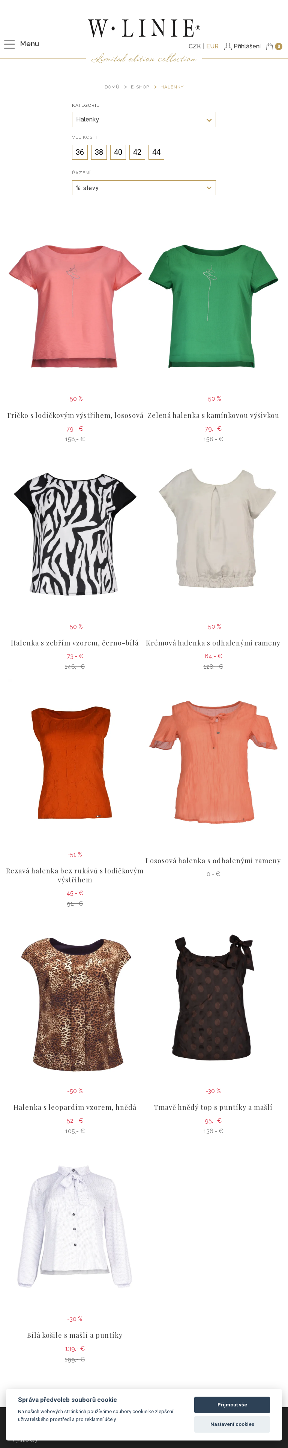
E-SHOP (140, 87)
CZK (195, 46)
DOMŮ (112, 87)
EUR (212, 46)
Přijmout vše (232, 1405)
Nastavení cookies (232, 1424)
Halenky (172, 87)
